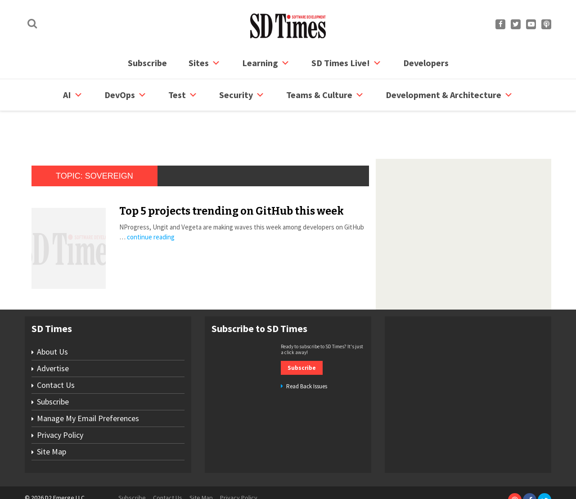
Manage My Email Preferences (88, 384)
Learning (266, 63)
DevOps (125, 95)
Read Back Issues (306, 352)
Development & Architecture (449, 95)
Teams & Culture (325, 95)
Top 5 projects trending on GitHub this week (231, 177)
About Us (52, 317)
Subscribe (147, 62)
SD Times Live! (346, 63)
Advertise (53, 334)
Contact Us (56, 351)
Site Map (51, 417)
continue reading (151, 202)
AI (73, 95)
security (242, 95)
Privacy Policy (60, 401)
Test (183, 95)
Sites (204, 63)
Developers (426, 62)
